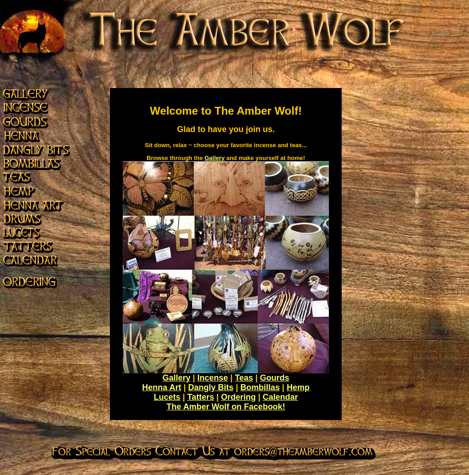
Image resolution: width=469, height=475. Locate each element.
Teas (244, 377)
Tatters (200, 397)
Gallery (214, 158)
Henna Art (161, 387)
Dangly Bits (211, 387)
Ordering (238, 397)
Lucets (167, 397)
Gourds (274, 377)
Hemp (298, 387)
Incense (212, 377)
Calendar (280, 397)
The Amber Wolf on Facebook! (226, 406)
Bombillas (260, 387)
